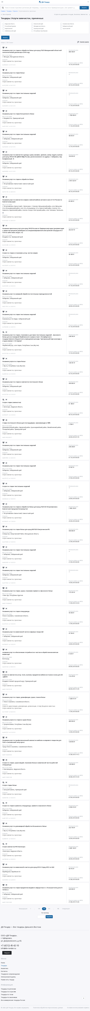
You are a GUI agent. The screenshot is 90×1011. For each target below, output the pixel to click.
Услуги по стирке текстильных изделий (16, 486)
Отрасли (4, 59)
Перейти (49, 917)
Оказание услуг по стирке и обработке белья (17, 179)
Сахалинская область (21, 616)
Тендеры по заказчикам (9, 997)
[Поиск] (3, 8)
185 (58, 909)
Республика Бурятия (16, 595)
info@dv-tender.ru (8, 948)
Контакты (4, 971)
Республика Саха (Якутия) (30, 345)
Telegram (7, 953)
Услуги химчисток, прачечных (12, 61)
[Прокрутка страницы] (83, 998)
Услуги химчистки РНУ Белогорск (13, 847)
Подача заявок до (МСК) (76, 63)
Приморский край (18, 118)
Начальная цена (73, 50)
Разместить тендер (7, 980)
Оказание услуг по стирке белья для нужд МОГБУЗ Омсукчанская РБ (25, 529)
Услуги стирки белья (9, 785)
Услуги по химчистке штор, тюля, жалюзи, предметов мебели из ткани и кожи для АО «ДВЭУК (32, 676)
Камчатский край (28, 184)
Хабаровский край (15, 77)
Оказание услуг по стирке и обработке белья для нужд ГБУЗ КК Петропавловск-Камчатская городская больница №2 (30, 508)
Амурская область (17, 407)
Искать (84, 8)
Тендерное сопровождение (10, 974)
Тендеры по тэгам (7, 994)
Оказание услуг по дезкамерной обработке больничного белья (24, 826)
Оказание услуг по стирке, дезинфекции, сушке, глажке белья (23, 697)
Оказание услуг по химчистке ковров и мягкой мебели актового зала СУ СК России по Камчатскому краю (32, 201)
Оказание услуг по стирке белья (13, 73)
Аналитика (4, 968)
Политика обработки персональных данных (48, 1008)
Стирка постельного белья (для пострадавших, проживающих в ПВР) (26, 423)
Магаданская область (17, 57)
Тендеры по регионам (8, 989)
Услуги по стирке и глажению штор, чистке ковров (20, 253)
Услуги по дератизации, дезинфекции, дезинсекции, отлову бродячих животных (28, 706)
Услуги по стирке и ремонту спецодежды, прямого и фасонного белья (26, 806)
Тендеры (4, 965)
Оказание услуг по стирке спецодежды (15, 611)
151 (49, 909)
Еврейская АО (15, 872)
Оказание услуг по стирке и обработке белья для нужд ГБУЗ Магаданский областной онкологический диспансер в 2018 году (32, 51)
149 (39, 909)
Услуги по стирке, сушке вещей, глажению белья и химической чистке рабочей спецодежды (30, 764)
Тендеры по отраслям (8, 992)
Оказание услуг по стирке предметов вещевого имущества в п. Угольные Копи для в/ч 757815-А (32, 889)
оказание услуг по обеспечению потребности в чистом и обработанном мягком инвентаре (30, 653)
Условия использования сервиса (78, 1008)
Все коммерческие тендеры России (13, 1000)
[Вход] (88, 2)
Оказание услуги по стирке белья (13, 361)
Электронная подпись (8, 977)
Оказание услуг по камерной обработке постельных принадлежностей (27, 294)
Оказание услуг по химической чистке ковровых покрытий (22, 632)
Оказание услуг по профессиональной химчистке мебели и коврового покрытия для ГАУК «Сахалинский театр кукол (31, 741)
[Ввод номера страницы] (40, 916)
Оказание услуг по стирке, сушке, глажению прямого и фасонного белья (27, 591)
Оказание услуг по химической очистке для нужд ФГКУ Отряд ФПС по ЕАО (28, 867)
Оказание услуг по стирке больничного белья (18, 114)
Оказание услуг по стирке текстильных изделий (19, 93)
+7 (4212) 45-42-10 (10, 945)
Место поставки (7, 55)
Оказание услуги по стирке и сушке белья (16, 720)
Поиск (3, 963)
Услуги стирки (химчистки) (11, 402)
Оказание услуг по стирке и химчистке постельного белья (22, 382)
